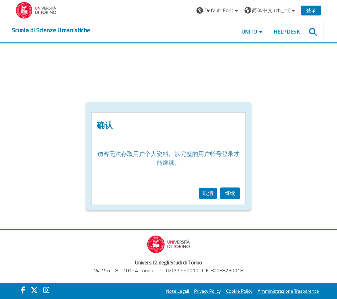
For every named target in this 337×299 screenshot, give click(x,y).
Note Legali (177, 291)
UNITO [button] (249, 32)
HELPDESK (286, 32)
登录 (311, 10)
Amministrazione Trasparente (288, 291)
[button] (218, 10)
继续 (230, 193)
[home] (51, 30)
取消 (208, 193)
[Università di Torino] (36, 9)
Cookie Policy (239, 291)
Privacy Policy (207, 291)
